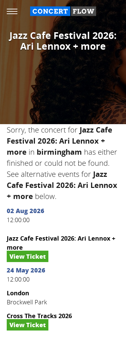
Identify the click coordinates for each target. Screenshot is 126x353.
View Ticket (27, 256)
